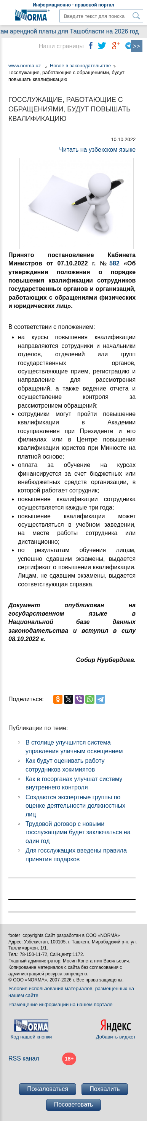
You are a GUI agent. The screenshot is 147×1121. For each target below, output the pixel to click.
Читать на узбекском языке (97, 149)
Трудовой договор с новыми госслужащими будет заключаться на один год (78, 832)
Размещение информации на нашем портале (60, 1004)
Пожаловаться (47, 1089)
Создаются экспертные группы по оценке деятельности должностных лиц (75, 806)
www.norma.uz (24, 65)
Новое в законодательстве (80, 65)
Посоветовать (73, 1104)
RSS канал (23, 1058)
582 (114, 263)
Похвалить (104, 1089)
